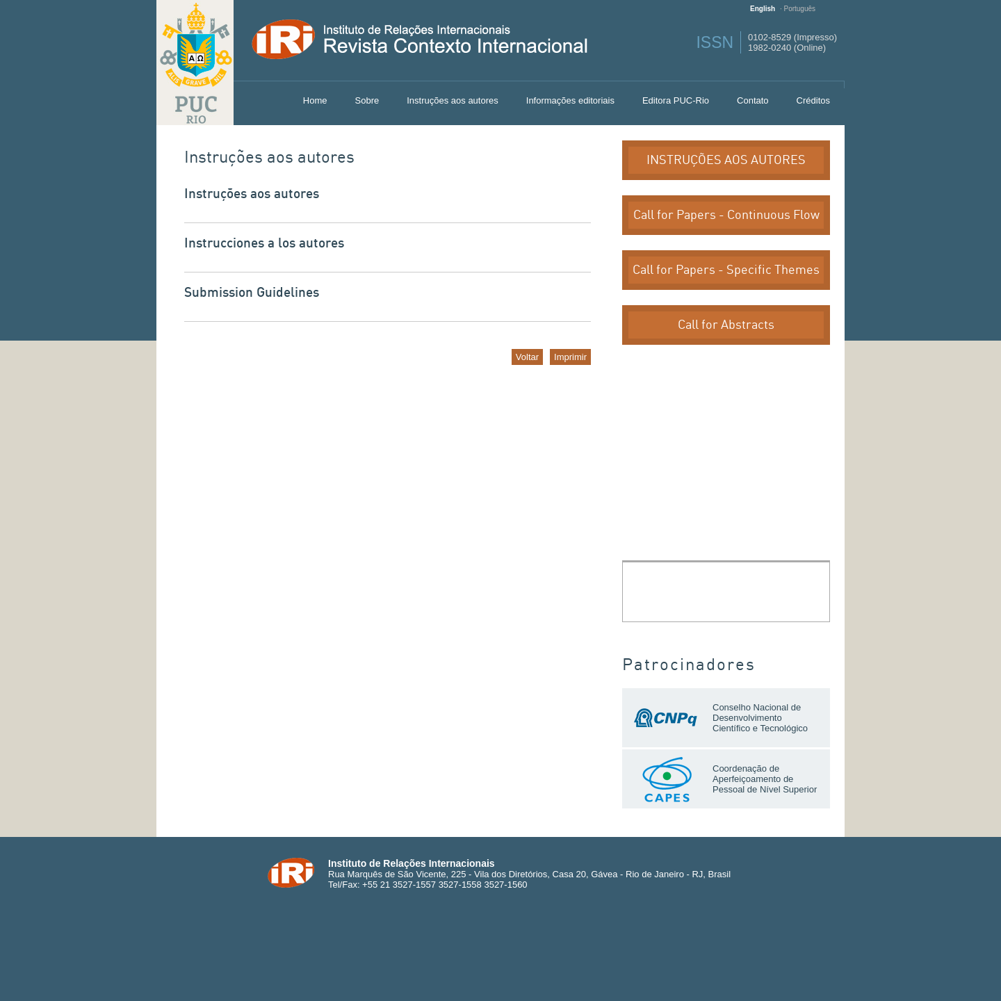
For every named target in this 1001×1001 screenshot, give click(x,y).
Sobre (367, 100)
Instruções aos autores (452, 100)
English (762, 9)
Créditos (813, 100)
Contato (753, 100)
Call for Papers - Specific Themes (726, 270)
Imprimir (570, 357)
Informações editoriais (570, 100)
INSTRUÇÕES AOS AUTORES (726, 160)
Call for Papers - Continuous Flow (726, 215)
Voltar (527, 357)
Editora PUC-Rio (675, 100)
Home (315, 100)
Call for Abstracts (726, 325)
